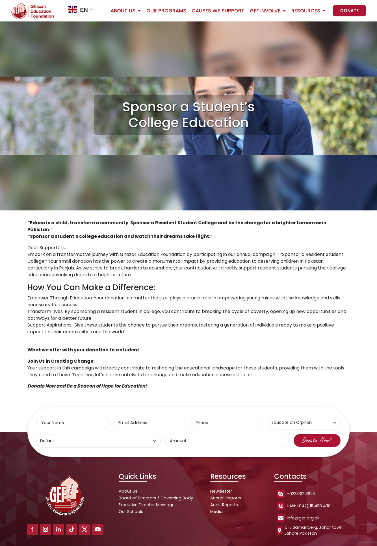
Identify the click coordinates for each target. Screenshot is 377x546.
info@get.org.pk (298, 518)
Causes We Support (218, 10)
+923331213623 (296, 494)
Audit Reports (224, 505)
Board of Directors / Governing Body (156, 498)
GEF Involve (265, 10)
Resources (305, 10)
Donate (349, 10)
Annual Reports (225, 498)
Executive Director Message (147, 505)
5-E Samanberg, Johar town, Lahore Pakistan (310, 530)
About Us (122, 10)
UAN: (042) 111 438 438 (304, 506)
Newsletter (221, 491)
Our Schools (131, 511)
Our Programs (166, 10)
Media (216, 511)
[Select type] (304, 423)
